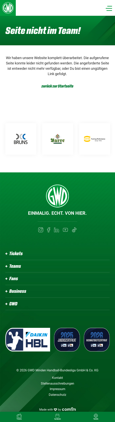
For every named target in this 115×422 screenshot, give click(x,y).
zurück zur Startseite (57, 86)
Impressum (57, 389)
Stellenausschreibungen (57, 383)
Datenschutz (57, 395)
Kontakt (57, 378)
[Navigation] (109, 8)
